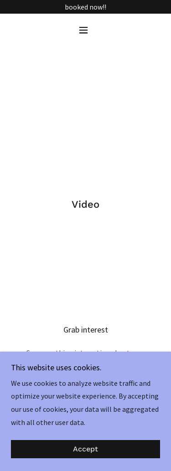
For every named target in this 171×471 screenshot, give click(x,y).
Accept (85, 449)
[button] (85, 30)
